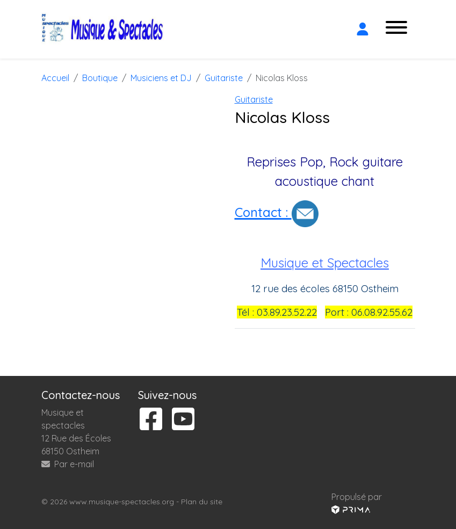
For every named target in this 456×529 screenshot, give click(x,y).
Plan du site (201, 501)
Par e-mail (67, 464)
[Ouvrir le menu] (396, 29)
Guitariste (254, 99)
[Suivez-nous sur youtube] (183, 420)
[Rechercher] (341, 29)
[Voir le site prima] (351, 509)
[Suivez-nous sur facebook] (151, 420)
